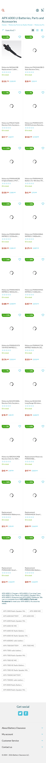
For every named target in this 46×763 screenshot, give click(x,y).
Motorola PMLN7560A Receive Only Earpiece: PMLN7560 (10, 124)
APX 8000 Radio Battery (12, 685)
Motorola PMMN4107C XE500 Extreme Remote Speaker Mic (34, 124)
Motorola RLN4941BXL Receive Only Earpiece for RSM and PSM (11, 402)
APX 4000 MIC (35, 611)
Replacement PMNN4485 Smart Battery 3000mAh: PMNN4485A (9, 569)
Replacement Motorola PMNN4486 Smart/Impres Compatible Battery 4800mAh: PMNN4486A (34, 458)
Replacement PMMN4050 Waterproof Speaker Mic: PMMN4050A (11, 513)
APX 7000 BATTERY (11, 645)
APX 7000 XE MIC (10, 660)
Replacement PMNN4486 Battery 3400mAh (32, 569)
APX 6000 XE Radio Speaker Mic (15, 636)
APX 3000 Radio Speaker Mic (14, 611)
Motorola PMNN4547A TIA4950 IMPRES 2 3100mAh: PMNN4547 (11, 346)
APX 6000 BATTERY (11, 616)
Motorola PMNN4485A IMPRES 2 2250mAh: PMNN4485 (11, 235)
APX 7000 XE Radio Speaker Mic (15, 670)
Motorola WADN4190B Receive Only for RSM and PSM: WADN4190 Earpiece (11, 458)
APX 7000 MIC (28, 645)
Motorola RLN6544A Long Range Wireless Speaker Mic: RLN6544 (33, 402)
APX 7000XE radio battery (13, 680)
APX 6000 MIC (28, 616)
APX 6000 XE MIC (10, 626)
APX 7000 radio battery (12, 650)
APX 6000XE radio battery (13, 641)
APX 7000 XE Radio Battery (13, 665)
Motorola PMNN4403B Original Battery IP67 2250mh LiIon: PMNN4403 (11, 180)
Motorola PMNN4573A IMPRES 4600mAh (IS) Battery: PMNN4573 (34, 346)
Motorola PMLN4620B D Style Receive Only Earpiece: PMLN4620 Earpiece (34, 68)
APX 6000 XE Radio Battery (13, 631)
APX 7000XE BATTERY (12, 675)
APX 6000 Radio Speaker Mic (14, 621)
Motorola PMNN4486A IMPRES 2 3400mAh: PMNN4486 (34, 235)
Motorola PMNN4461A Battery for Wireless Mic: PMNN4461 (34, 180)
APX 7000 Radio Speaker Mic (14, 655)
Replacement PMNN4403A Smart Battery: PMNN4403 (33, 513)
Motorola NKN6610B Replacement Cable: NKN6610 (10, 68)
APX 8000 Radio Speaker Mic (14, 690)
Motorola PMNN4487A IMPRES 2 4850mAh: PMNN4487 (11, 291)
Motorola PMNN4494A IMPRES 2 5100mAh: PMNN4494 (34, 291)
